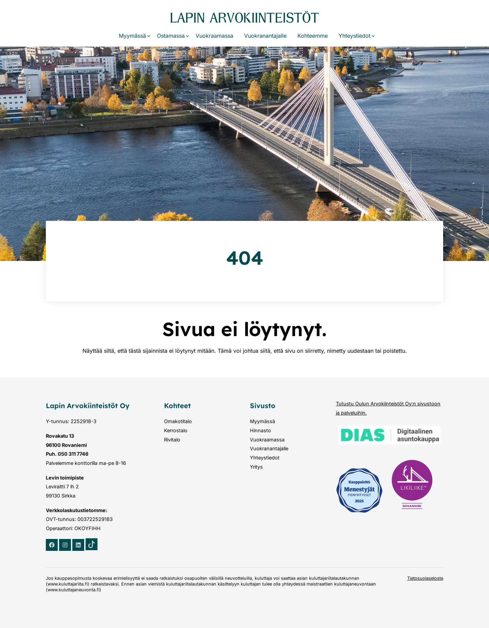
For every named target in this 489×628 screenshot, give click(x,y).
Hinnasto (260, 430)
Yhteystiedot (354, 35)
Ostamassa (171, 35)
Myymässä (132, 35)
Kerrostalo (175, 430)
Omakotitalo (178, 421)
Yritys (256, 467)
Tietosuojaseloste (425, 578)
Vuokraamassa (214, 35)
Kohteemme (312, 35)
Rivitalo (172, 439)
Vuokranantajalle (265, 35)
